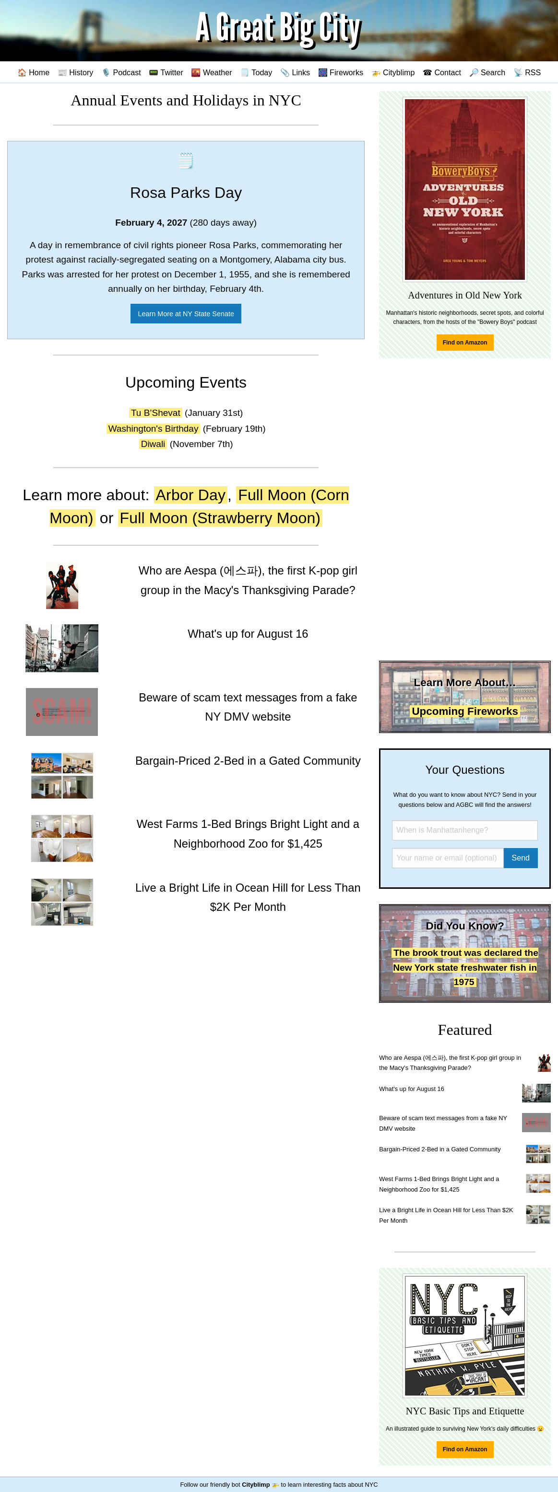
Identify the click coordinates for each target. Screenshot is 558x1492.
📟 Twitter (166, 72)
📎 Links (295, 72)
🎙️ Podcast (121, 72)
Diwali (153, 444)
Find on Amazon (465, 342)
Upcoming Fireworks (465, 711)
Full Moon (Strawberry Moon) (220, 518)
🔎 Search (487, 72)
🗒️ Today (256, 72)
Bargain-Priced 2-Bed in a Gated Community (439, 1149)
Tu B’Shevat (155, 413)
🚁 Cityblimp (393, 72)
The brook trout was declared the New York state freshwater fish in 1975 (465, 967)
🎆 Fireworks (340, 72)
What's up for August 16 (411, 1088)
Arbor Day (191, 495)
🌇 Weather (211, 72)
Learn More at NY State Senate (186, 314)
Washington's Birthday (153, 429)
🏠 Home (33, 72)
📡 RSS (527, 72)
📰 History (76, 72)
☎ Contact (442, 72)
